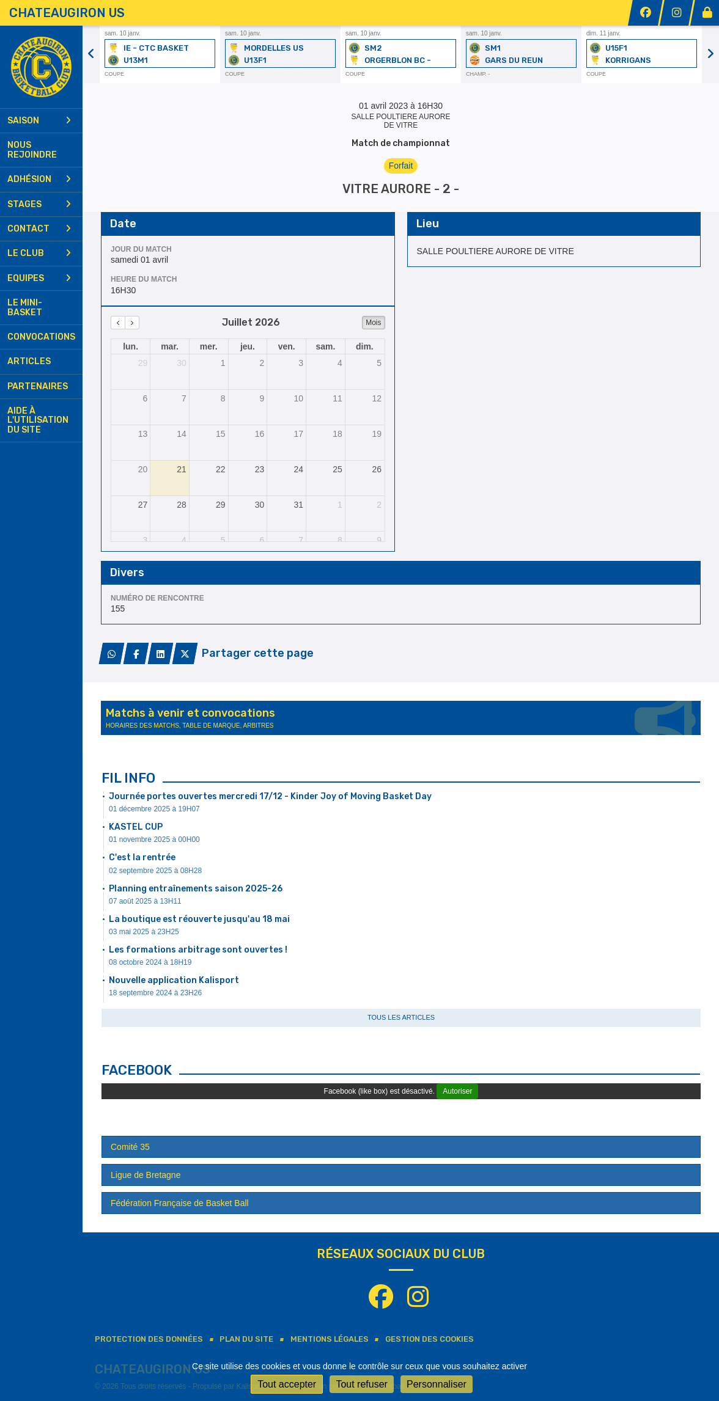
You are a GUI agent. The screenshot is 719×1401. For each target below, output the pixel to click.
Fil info (128, 778)
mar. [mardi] (170, 346)
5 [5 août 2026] (223, 540)
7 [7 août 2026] (300, 540)
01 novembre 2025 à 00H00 (154, 839)
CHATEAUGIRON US (67, 12)
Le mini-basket (24, 307)
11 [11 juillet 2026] (337, 398)
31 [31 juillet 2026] (298, 505)
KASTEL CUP (136, 827)
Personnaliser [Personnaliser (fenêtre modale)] (436, 1384)
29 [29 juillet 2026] (221, 505)
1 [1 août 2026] (339, 505)
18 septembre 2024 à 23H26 (155, 993)
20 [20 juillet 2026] (143, 469)
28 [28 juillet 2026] (181, 505)
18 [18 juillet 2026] (337, 434)
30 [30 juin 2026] (181, 363)
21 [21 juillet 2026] (181, 469)
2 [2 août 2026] (379, 505)
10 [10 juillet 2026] (298, 398)
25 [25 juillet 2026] (337, 469)
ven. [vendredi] (286, 346)
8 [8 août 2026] (339, 540)
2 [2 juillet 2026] (262, 363)
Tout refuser (361, 1384)
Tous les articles (401, 1017)
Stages (39, 204)
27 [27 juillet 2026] (143, 505)
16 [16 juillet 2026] (260, 434)
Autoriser (457, 1091)
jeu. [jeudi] (247, 346)
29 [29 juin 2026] (143, 363)
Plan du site (246, 1339)
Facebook (136, 1070)
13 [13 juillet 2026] (143, 434)
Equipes (39, 278)
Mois (373, 322)
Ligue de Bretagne (145, 1175)
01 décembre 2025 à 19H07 (154, 809)
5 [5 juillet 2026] (379, 363)
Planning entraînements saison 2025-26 (195, 888)
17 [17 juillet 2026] (298, 434)
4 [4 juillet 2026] (339, 363)
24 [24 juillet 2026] (298, 469)
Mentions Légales (329, 1339)
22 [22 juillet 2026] (221, 469)
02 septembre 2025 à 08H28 (155, 870)
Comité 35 (130, 1147)
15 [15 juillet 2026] (221, 434)
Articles (29, 361)
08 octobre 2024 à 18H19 (150, 962)
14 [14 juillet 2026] (181, 434)
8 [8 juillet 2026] (223, 398)
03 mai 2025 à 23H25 (144, 931)
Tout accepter (286, 1384)
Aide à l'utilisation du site (37, 420)
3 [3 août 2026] (144, 540)
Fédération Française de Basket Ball (180, 1203)
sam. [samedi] (325, 346)
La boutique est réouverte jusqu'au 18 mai (199, 919)
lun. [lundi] (130, 346)
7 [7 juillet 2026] (184, 398)
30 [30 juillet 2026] (260, 505)
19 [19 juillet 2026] (377, 434)
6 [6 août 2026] (262, 540)
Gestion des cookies (429, 1339)
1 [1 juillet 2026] (223, 363)
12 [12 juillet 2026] (377, 398)
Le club (39, 253)
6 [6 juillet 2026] (144, 398)
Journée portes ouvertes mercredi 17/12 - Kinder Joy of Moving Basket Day (270, 796)
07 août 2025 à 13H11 (145, 901)
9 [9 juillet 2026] (262, 398)
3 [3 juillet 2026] (300, 363)
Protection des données (149, 1339)
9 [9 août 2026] (379, 540)
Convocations (41, 337)
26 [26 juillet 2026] (377, 469)
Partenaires (37, 386)
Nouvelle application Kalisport (174, 980)
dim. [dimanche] (365, 346)
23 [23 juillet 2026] (260, 469)
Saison (39, 120)
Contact (39, 229)
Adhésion (39, 179)
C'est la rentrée (142, 857)
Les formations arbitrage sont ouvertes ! (198, 950)
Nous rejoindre (32, 149)
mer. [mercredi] (209, 346)
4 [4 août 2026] (184, 540)
